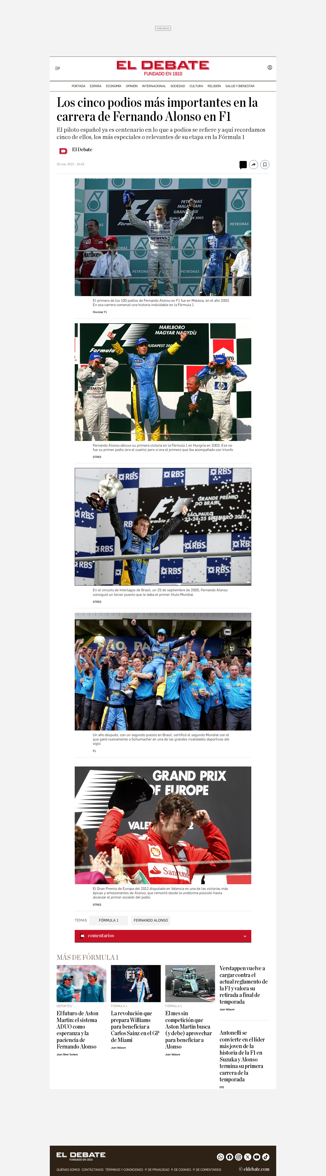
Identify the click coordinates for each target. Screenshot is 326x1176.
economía (113, 86)
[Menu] (57, 68)
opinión (132, 86)
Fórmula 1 (108, 920)
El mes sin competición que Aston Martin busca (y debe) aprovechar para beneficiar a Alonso (188, 1030)
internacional (154, 86)
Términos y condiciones (124, 1170)
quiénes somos (68, 1170)
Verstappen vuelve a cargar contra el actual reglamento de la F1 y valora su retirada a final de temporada (244, 985)
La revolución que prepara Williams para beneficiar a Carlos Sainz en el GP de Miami (135, 1026)
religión (214, 86)
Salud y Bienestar (239, 86)
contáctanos (92, 1170)
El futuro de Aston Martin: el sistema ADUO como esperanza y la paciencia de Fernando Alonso (77, 1030)
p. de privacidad (157, 1170)
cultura (196, 86)
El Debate (82, 149)
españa (95, 86)
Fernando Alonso (151, 920)
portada (78, 86)
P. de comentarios (207, 1170)
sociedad (177, 86)
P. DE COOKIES (181, 1170)
